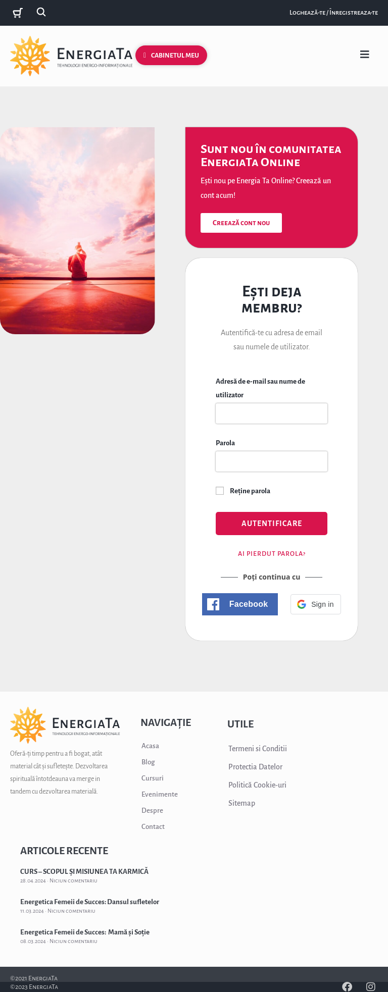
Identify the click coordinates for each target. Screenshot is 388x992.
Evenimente (159, 794)
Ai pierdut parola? (272, 553)
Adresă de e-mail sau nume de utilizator (260, 388)
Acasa (150, 746)
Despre (152, 810)
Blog (148, 762)
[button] (240, 604)
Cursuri (152, 778)
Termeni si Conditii (257, 749)
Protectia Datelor (255, 767)
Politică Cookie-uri (257, 785)
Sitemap (241, 803)
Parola (225, 443)
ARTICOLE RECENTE (64, 850)
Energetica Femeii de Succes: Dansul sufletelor (89, 902)
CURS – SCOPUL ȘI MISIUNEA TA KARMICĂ (84, 871)
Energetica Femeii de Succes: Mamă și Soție (85, 932)
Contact (153, 826)
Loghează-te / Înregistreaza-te (333, 12)
